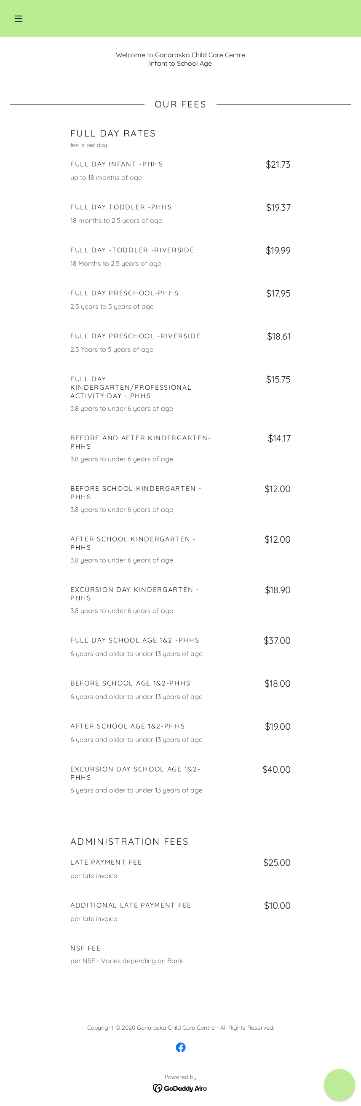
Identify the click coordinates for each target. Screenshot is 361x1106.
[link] (180, 1047)
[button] (18, 18)
